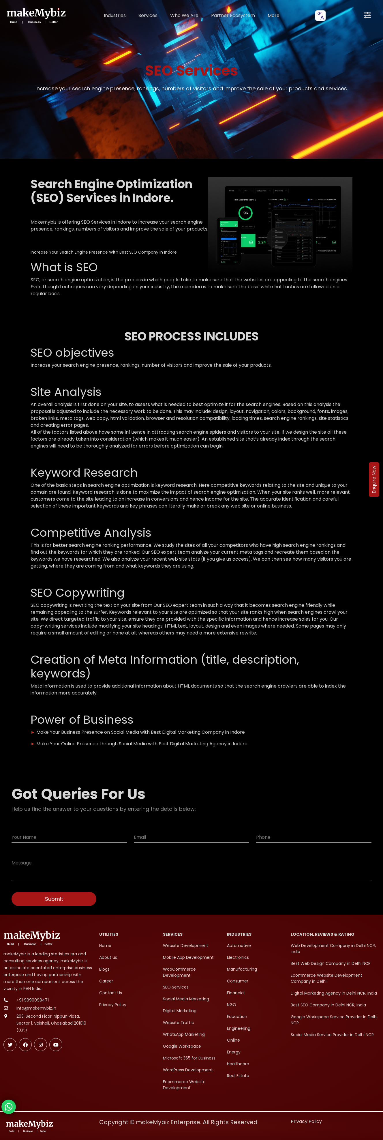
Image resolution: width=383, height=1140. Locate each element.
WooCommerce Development (179, 972)
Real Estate (238, 1076)
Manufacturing (242, 969)
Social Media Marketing (186, 999)
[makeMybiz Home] (35, 15)
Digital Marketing (179, 1011)
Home (105, 945)
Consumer (237, 981)
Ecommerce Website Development (184, 1085)
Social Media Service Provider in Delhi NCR (332, 1035)
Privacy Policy (112, 1005)
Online (233, 1040)
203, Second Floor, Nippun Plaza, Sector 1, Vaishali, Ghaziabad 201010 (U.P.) (51, 1023)
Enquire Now (374, 479)
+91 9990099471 (32, 1000)
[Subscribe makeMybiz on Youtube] (55, 1044)
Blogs (104, 969)
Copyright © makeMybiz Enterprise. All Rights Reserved (178, 1122)
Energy (234, 1052)
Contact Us (110, 993)
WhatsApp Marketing (184, 1034)
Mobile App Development (188, 957)
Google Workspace (182, 1046)
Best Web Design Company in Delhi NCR (331, 963)
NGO (231, 1005)
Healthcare (238, 1064)
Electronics (238, 957)
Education (237, 1016)
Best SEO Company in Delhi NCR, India (328, 1005)
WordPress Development (188, 1070)
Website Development (185, 945)
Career (106, 981)
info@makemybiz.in (36, 1008)
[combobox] (320, 15)
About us (108, 957)
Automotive (239, 945)
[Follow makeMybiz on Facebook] (25, 1044)
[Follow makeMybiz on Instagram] (40, 1044)
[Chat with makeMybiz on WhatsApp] (8, 1107)
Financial (236, 993)
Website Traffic (178, 1022)
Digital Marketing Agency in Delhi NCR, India (334, 993)
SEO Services (176, 987)
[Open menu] (367, 15)
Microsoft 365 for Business (189, 1058)
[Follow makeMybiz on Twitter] (9, 1044)
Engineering (238, 1028)
